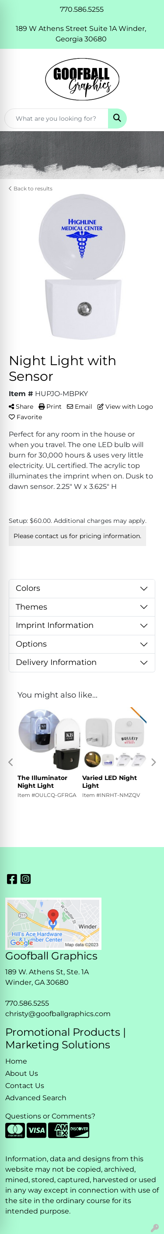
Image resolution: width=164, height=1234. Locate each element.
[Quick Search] (56, 118)
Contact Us (24, 1085)
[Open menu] (146, 118)
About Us (21, 1073)
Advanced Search (35, 1098)
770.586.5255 (27, 1003)
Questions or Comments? (50, 1116)
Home (16, 1061)
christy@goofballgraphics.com (58, 1014)
